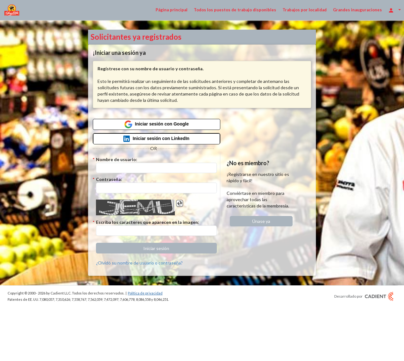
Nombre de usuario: (116, 159)
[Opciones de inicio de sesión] (394, 10)
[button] (156, 248)
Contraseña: (109, 179)
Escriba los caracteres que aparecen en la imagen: (147, 222)
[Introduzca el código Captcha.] (156, 230)
